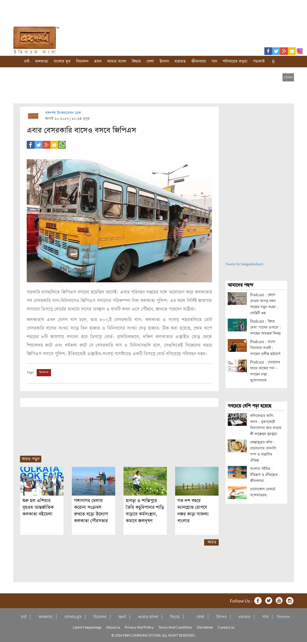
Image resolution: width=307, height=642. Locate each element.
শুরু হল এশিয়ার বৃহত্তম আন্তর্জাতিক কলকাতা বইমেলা (38, 507)
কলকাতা (41, 61)
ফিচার (136, 61)
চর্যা (26, 61)
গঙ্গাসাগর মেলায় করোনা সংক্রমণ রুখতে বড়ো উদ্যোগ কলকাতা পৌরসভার (91, 510)
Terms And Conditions (175, 627)
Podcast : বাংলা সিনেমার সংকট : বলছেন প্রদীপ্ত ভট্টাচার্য (265, 348)
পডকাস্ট (259, 61)
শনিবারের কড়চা (235, 61)
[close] (288, 77)
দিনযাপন (43, 372)
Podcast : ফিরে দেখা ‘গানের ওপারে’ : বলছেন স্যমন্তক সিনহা (265, 327)
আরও (212, 542)
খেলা (150, 61)
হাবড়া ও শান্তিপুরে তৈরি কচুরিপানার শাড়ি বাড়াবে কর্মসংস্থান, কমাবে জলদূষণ (145, 510)
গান (214, 61)
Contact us (226, 627)
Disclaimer (205, 627)
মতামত (180, 61)
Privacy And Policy (139, 627)
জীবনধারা (198, 61)
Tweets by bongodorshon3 (244, 264)
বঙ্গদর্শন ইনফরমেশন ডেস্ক (63, 112)
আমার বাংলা (116, 61)
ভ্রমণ (98, 61)
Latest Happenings (87, 627)
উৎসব (164, 61)
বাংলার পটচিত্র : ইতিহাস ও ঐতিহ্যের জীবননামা (264, 474)
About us (113, 627)
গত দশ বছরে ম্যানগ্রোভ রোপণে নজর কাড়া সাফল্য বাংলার (193, 510)
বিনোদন (82, 61)
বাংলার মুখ (62, 61)
